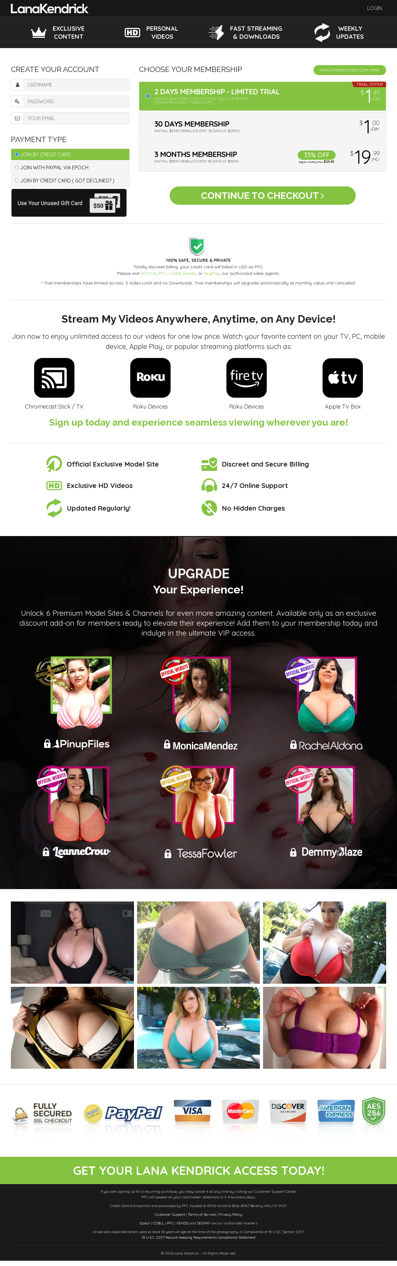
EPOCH (148, 273)
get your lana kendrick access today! (198, 1173)
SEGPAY (203, 1228)
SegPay (212, 273)
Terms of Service (202, 1219)
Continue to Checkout (262, 197)
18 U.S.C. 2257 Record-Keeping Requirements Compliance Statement (199, 1242)
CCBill (175, 273)
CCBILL (158, 1228)
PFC (162, 273)
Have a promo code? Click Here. (350, 70)
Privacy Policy (230, 1219)
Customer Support (170, 1219)
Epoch (145, 1228)
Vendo (189, 273)
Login (374, 8)
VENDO (182, 1228)
